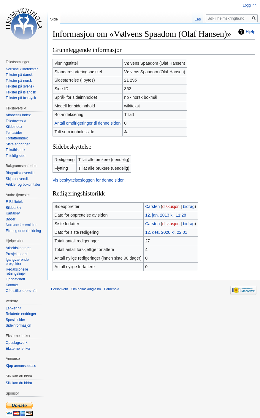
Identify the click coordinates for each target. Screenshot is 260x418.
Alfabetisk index (18, 115)
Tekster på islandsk (21, 92)
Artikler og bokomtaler (23, 184)
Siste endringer (18, 144)
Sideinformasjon (18, 325)
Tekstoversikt (16, 121)
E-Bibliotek (14, 202)
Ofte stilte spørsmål (21, 291)
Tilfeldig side (15, 156)
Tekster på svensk (20, 86)
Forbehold (111, 289)
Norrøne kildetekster (22, 69)
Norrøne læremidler (21, 225)
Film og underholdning (23, 231)
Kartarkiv (13, 213)
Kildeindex (14, 127)
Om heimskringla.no (86, 289)
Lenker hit (13, 308)
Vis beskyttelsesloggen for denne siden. (89, 180)
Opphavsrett (15, 279)
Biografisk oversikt (20, 173)
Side (54, 19)
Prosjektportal (16, 254)
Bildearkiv (13, 208)
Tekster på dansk (19, 75)
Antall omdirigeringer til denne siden (88, 123)
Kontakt (12, 285)
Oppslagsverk (16, 343)
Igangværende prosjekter (17, 262)
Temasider (14, 133)
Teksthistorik (15, 150)
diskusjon (171, 206)
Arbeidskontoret (18, 248)
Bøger (10, 219)
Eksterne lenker (18, 349)
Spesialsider (15, 320)
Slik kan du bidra (19, 383)
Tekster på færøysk (21, 98)
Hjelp (250, 31)
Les (198, 19)
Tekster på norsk (19, 81)
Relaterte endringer (21, 314)
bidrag (189, 206)
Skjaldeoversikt (18, 179)
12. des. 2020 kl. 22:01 (166, 232)
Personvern (59, 289)
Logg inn (249, 5)
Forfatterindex (17, 138)
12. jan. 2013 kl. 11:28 (165, 215)
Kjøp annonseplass (21, 366)
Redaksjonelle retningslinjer (17, 271)
